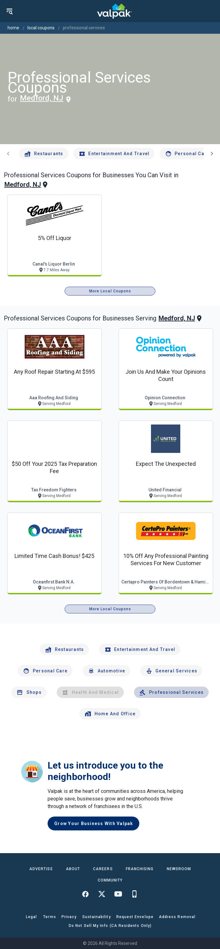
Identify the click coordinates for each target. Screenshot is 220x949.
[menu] (9, 11)
